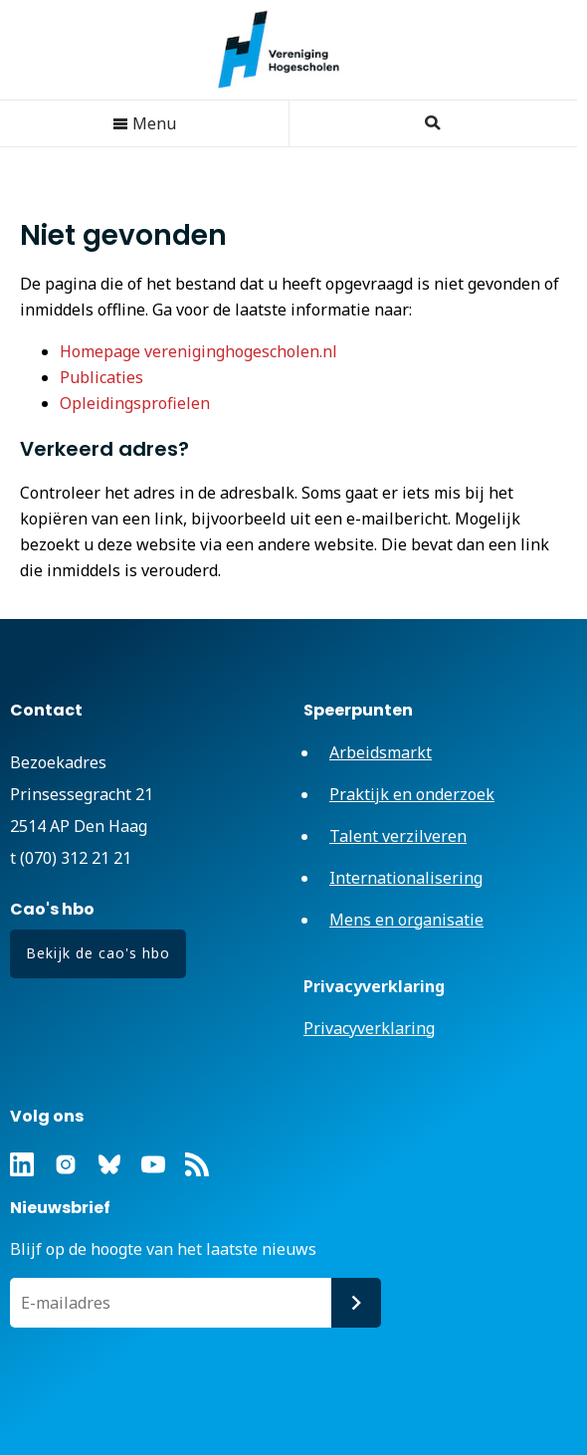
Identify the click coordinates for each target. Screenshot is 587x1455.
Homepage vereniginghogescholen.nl (198, 351)
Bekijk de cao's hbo (98, 952)
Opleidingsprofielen (135, 403)
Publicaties (101, 377)
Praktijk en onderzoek (411, 794)
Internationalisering (406, 878)
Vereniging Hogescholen (288, 50)
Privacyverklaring (369, 1028)
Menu (144, 123)
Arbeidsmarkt (380, 752)
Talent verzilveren (398, 836)
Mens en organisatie (406, 920)
